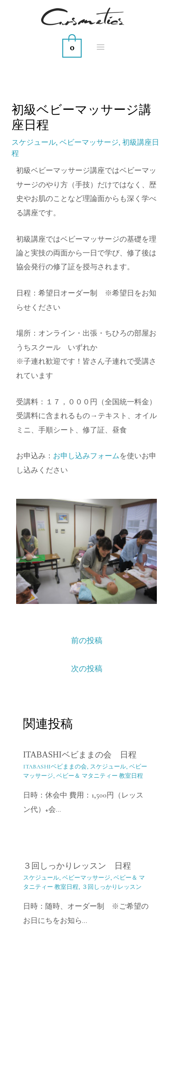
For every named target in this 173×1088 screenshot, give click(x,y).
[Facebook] (97, 1067)
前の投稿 (86, 640)
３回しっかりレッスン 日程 (77, 865)
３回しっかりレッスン (112, 887)
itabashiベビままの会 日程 (80, 754)
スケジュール (34, 142)
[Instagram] (76, 1067)
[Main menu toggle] (101, 47)
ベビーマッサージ (89, 142)
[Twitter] (117, 1067)
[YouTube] (56, 1067)
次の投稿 (86, 669)
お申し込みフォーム (86, 456)
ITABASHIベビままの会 (55, 766)
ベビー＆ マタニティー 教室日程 (99, 776)
